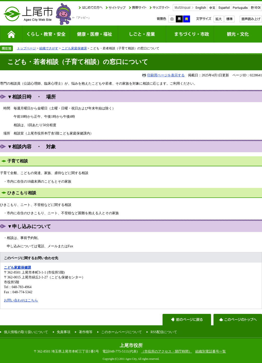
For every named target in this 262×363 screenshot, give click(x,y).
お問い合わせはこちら (21, 300)
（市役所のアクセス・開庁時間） (166, 351)
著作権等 (85, 332)
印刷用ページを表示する (166, 75)
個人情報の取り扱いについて (26, 332)
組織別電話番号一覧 (210, 351)
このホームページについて (121, 332)
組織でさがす (48, 48)
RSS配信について (163, 332)
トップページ (26, 48)
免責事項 (63, 332)
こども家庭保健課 (74, 48)
